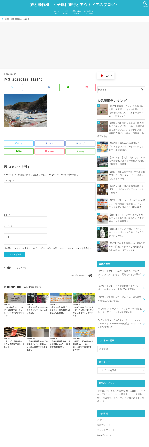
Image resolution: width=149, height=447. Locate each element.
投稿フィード (103, 419)
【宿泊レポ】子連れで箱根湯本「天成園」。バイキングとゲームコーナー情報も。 (126, 186)
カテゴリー (65, 11)
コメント (9, 179)
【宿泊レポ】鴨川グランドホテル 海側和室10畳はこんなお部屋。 (119, 294)
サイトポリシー (89, 11)
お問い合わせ (76, 11)
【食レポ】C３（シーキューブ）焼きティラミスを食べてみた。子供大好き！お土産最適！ (127, 215)
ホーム (56, 11)
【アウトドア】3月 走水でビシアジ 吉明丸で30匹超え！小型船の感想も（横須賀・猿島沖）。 (127, 157)
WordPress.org (104, 428)
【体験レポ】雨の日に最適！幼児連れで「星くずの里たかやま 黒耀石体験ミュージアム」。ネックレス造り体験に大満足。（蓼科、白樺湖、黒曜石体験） (120, 127)
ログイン (101, 414)
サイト (7, 235)
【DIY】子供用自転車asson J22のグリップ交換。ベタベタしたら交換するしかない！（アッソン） (126, 243)
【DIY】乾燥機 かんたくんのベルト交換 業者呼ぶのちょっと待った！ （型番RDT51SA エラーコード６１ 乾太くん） (127, 109)
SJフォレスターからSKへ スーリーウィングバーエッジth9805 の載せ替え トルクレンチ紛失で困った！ (120, 318)
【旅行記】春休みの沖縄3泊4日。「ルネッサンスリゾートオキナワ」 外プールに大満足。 (127, 143)
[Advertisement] (74, 44)
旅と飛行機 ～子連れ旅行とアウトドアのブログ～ (74, 3)
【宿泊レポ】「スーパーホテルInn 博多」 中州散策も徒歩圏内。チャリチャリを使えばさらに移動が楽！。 (127, 200)
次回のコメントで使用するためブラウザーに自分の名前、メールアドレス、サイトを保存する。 (50, 247)
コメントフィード (106, 423)
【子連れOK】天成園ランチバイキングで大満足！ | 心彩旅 (120, 392)
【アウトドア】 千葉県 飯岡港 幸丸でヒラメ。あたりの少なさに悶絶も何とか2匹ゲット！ (120, 271)
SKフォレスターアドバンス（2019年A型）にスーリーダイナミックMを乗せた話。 (120, 306)
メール (8, 224)
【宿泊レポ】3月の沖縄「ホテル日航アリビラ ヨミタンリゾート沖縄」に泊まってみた (127, 172)
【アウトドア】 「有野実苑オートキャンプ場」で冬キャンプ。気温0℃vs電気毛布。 (119, 284)
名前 (7, 213)
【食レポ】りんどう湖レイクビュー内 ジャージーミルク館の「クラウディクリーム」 (126, 229)
